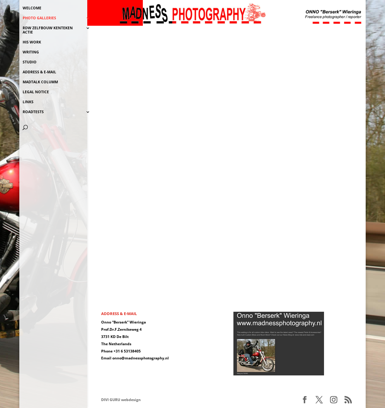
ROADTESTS (33, 112)
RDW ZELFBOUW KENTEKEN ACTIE (48, 30)
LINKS (28, 102)
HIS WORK (32, 42)
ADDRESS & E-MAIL (39, 72)
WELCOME (32, 8)
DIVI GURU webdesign (121, 399)
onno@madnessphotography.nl (140, 358)
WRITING (31, 52)
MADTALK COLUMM (40, 82)
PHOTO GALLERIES (39, 18)
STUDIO (30, 62)
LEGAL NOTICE (36, 92)
